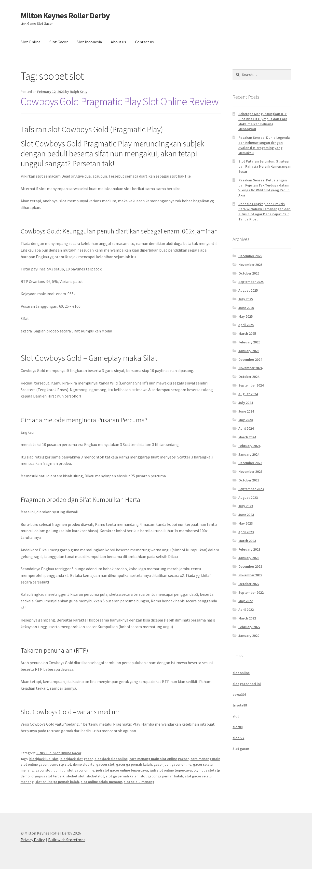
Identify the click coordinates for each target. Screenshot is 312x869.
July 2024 (245, 402)
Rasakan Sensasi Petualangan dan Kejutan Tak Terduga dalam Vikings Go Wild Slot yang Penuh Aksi (264, 187)
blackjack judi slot (44, 758)
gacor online (181, 764)
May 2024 (245, 419)
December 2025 (250, 256)
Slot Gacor (58, 41)
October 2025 (248, 273)
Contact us (144, 41)
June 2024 (246, 411)
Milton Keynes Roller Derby (65, 15)
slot (236, 716)
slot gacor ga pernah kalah (161, 776)
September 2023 (251, 489)
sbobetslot (95, 776)
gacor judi (162, 764)
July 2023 (245, 506)
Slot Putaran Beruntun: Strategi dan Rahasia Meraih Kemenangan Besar (264, 166)
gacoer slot (105, 764)
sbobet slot (75, 776)
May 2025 (245, 316)
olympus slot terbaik (47, 776)
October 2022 (248, 583)
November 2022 (250, 575)
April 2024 (246, 428)
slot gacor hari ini (247, 683)
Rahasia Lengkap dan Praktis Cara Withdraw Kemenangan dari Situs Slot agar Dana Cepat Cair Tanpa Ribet (264, 211)
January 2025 (248, 351)
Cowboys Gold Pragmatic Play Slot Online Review (120, 101)
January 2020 (248, 635)
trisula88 (240, 705)
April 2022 (246, 609)
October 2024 (248, 376)
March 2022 (247, 618)
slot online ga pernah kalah (57, 781)
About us (118, 41)
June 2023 (246, 514)
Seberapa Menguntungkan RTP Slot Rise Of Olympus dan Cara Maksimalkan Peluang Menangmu (262, 121)
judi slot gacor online (77, 770)
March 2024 (247, 437)
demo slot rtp (83, 764)
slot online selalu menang (101, 781)
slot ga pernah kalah (122, 776)
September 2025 (251, 281)
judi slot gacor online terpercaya (122, 770)
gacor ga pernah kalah (134, 764)
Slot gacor (241, 748)
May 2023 (245, 523)
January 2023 (248, 557)
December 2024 (250, 359)
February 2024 (249, 445)
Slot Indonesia (89, 41)
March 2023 (247, 540)
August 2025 (248, 290)
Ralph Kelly (78, 91)
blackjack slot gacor (76, 758)
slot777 (238, 738)
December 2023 (250, 463)
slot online (241, 673)
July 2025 (245, 299)
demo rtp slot (60, 764)
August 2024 (248, 394)
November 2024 (250, 368)
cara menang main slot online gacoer (159, 758)
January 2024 (248, 454)
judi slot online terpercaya (171, 770)
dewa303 (239, 694)
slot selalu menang (139, 781)
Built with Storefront (66, 839)
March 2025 (247, 333)
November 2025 (250, 264)
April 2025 (246, 324)
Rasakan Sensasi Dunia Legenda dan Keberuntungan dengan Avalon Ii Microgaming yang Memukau (264, 145)
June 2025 (246, 307)
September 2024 (251, 385)
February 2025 (249, 342)
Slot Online (30, 41)
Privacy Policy (33, 839)
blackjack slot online (111, 758)
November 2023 (250, 471)
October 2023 (248, 480)
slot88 (237, 727)
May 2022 (245, 601)
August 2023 (248, 497)
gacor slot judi (47, 770)
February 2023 (249, 549)
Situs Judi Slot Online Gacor (58, 753)
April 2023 (246, 532)
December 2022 (250, 566)
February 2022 (249, 627)
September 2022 (251, 592)
